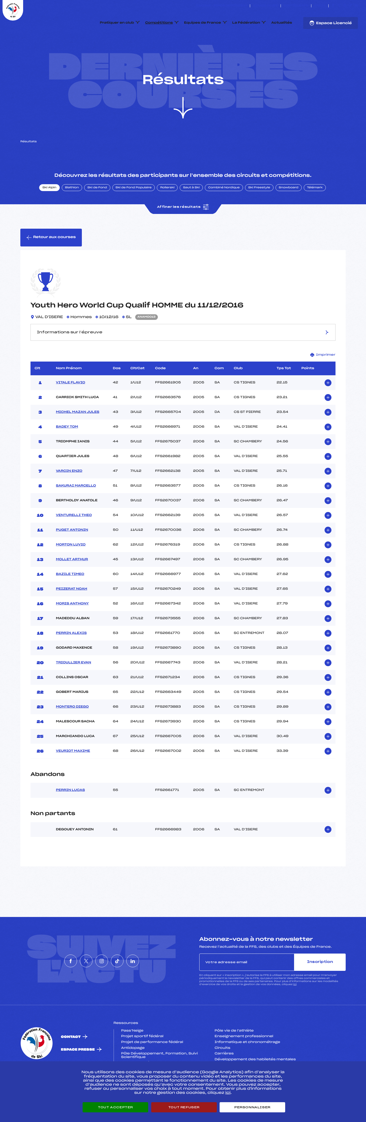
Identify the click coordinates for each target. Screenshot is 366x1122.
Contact (71, 1061)
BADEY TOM (67, 450)
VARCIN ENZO (69, 494)
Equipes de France (202, 22)
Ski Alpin (49, 211)
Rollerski (167, 211)
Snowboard (288, 211)
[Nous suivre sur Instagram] (344, 6)
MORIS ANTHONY (72, 627)
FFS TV (319, 6)
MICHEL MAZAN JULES (77, 436)
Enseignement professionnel (244, 1060)
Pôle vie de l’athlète (234, 1054)
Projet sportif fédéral (142, 1060)
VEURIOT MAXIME (73, 774)
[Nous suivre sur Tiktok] (350, 6)
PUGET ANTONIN (72, 553)
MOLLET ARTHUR (72, 583)
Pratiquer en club (117, 22)
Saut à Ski (191, 211)
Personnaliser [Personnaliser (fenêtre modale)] (252, 1107)
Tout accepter (115, 1107)
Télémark (315, 211)
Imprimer (323, 379)
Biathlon (72, 211)
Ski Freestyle (259, 211)
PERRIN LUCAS (70, 814)
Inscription (320, 986)
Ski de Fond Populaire (134, 211)
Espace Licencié (330, 23)
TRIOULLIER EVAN (73, 686)
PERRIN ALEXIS (71, 657)
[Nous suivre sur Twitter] (339, 6)
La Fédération (246, 22)
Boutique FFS (296, 6)
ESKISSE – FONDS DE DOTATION (221, 6)
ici (295, 1008)
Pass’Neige (132, 1054)
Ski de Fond (97, 211)
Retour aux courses (51, 261)
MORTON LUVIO (71, 568)
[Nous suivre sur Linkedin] (356, 6)
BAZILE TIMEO (70, 598)
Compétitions (159, 22)
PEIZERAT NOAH (71, 612)
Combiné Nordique (224, 211)
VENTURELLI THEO (74, 539)
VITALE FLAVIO (70, 406)
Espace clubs (265, 6)
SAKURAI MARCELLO (76, 509)
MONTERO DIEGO (72, 730)
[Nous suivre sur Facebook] (333, 6)
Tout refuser (184, 1107)
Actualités (281, 22)
